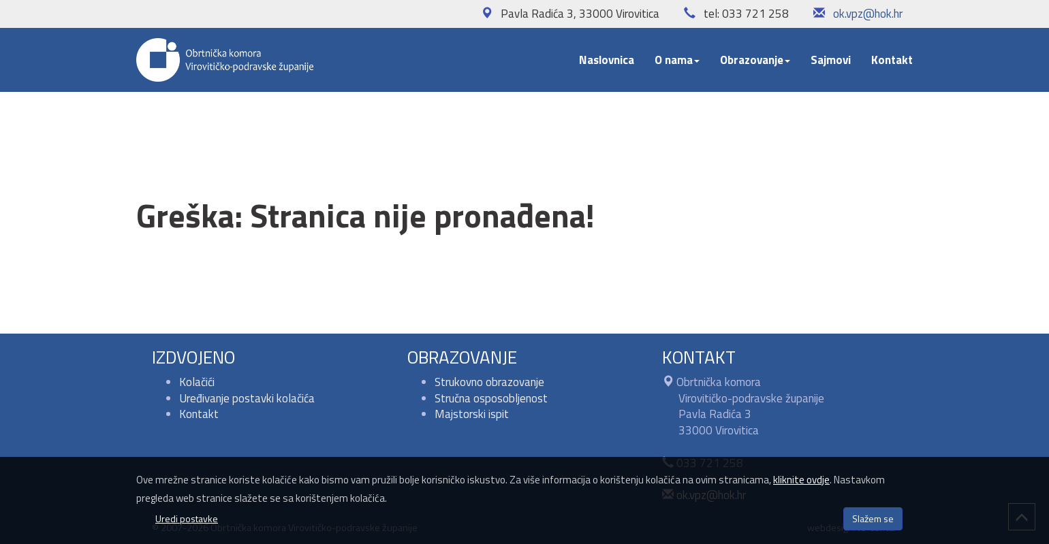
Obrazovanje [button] (755, 60)
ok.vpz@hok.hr (868, 13)
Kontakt (892, 60)
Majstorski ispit (472, 414)
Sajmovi (831, 60)
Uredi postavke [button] (186, 518)
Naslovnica (606, 60)
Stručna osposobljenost (491, 398)
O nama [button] (677, 60)
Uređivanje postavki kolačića (247, 398)
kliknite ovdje (801, 479)
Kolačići (197, 382)
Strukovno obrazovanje (489, 382)
